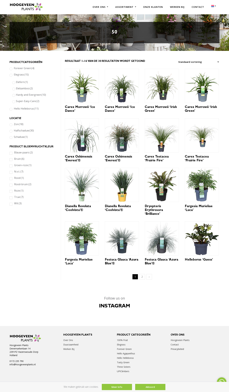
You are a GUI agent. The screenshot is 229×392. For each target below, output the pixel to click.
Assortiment (124, 6)
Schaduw (21, 137)
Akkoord (150, 387)
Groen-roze (22, 165)
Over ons (99, 6)
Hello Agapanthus (126, 353)
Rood (19, 178)
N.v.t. (18, 171)
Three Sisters (123, 366)
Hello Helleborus (26, 108)
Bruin (19, 159)
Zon (18, 124)
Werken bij (177, 6)
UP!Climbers (123, 371)
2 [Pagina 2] (142, 277)
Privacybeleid (177, 349)
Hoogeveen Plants (180, 340)
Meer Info (116, 387)
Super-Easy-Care (27, 101)
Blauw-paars (23, 152)
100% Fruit (122, 340)
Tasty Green (123, 362)
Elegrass (21, 74)
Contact (198, 6)
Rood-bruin (22, 184)
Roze (19, 190)
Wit (18, 203)
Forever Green (24, 68)
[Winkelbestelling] (197, 61)
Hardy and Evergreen (31, 94)
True (19, 197)
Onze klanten (153, 6)
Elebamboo (24, 88)
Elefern (22, 82)
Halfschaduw (24, 130)
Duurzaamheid (70, 344)
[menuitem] (213, 6)
